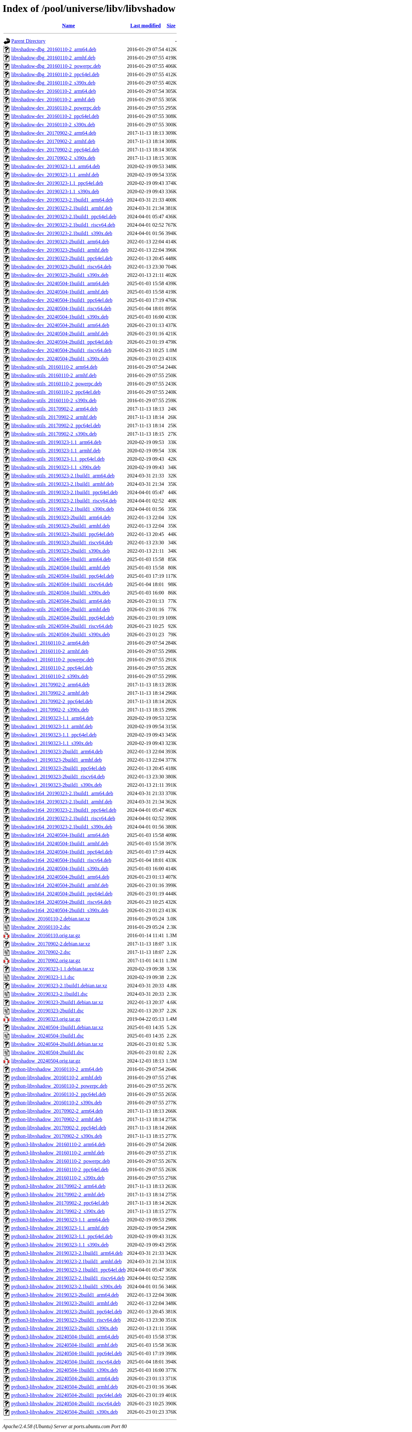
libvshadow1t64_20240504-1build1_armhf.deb (59, 843)
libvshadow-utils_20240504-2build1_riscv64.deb (62, 626)
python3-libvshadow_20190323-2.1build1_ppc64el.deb (68, 1270)
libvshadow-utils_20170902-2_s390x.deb (54, 434)
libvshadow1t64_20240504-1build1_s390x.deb (59, 868)
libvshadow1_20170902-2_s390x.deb (50, 709)
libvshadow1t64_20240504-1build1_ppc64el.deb (61, 852)
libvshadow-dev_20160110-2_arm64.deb (53, 91)
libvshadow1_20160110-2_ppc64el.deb (51, 668)
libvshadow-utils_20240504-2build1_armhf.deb (60, 609)
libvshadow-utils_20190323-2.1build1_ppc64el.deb (64, 492)
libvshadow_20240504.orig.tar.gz (45, 1061)
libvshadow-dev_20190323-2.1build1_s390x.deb (61, 233)
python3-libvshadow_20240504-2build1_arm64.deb (65, 1378)
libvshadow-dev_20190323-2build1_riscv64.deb (61, 266)
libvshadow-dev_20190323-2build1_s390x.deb (59, 275)
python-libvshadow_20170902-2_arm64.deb (57, 1111)
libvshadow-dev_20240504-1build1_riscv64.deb (61, 308)
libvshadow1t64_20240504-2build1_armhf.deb (59, 885)
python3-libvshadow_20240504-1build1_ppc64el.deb (66, 1353)
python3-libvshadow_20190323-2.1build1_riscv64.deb (68, 1278)
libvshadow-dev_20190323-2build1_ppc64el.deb (61, 258)
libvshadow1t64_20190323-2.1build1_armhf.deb (61, 801)
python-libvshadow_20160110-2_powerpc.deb (59, 1086)
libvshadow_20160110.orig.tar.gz (45, 935)
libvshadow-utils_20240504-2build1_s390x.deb (60, 634)
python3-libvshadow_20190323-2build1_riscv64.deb (66, 1320)
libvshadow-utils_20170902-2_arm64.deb (54, 409)
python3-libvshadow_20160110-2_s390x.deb (58, 1178)
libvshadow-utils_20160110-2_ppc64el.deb (55, 392)
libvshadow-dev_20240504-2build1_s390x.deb (59, 358)
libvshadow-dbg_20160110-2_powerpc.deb (56, 66)
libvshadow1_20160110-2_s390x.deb (50, 676)
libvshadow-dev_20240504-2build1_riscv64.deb (61, 350)
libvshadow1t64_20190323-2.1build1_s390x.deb (61, 826)
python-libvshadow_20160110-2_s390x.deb (56, 1102)
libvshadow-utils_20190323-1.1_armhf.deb (55, 450)
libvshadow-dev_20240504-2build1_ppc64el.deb (61, 342)
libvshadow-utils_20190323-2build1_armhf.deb (60, 526)
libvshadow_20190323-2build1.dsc (47, 1010)
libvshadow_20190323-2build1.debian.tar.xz (57, 1002)
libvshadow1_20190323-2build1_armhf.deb (56, 760)
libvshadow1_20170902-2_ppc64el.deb (52, 701)
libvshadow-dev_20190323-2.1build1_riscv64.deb (63, 225)
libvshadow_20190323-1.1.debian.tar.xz (52, 969)
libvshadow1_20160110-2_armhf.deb (50, 651)
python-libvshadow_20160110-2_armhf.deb (56, 1077)
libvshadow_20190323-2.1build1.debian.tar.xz (59, 985)
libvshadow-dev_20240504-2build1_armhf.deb (59, 333)
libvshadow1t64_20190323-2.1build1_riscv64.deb (63, 818)
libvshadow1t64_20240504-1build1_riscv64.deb (61, 860)
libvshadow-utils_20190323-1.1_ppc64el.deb (58, 459)
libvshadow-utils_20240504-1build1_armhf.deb (60, 567)
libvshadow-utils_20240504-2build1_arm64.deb (61, 601)
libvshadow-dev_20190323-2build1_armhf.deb (59, 250)
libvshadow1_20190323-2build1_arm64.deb (57, 751)
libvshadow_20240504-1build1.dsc (47, 1035)
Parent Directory (28, 41)
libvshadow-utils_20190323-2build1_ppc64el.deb (62, 534)
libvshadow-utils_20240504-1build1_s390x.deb (60, 592)
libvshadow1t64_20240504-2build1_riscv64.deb (61, 902)
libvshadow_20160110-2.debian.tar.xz (50, 918)
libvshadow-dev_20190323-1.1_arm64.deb (55, 166)
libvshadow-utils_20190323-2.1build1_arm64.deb (63, 475)
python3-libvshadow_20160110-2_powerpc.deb (60, 1161)
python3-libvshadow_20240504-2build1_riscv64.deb (66, 1403)
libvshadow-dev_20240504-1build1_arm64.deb (60, 283)
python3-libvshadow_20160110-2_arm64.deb (58, 1144)
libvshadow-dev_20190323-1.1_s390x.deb (55, 191)
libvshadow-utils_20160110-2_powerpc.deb (56, 383)
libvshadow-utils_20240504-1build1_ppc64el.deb (62, 576)
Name (68, 25)
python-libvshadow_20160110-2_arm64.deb (57, 1069)
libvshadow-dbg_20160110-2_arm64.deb (53, 49)
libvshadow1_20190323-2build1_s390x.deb (56, 785)
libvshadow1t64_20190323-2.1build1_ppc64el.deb (63, 810)
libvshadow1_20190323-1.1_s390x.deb (51, 743)
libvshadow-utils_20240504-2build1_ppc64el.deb (62, 618)
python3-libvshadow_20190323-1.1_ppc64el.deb (62, 1236)
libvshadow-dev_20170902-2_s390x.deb (53, 158)
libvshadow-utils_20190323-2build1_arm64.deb (61, 517)
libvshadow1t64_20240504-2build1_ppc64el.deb (61, 893)
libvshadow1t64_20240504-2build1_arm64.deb (60, 877)
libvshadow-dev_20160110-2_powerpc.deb (55, 108)
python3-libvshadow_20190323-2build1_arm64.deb (65, 1295)
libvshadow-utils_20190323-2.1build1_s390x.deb (62, 509)
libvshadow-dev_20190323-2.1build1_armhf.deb (61, 208)
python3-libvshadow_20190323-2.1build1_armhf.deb (66, 1261)
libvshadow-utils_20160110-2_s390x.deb (54, 400)
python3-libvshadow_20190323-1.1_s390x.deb (59, 1244)
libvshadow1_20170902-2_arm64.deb (50, 684)
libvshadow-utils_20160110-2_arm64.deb (54, 367)
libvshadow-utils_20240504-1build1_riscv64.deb (62, 584)
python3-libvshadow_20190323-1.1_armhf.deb (59, 1228)
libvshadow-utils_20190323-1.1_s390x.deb (55, 467)
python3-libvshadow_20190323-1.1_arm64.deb (60, 1219)
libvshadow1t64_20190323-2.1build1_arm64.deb (62, 793)
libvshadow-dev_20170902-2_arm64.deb (53, 133)
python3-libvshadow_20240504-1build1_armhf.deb (64, 1345)
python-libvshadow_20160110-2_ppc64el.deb (58, 1094)
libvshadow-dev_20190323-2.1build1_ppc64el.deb (63, 216)
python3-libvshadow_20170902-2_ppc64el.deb (60, 1203)
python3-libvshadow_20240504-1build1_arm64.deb (65, 1336)
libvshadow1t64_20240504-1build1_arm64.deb (60, 835)
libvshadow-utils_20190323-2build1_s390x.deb (60, 551)
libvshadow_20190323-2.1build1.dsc (49, 994)
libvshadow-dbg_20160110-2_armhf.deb (53, 57)
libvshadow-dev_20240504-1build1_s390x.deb (59, 317)
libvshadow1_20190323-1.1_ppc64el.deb (54, 735)
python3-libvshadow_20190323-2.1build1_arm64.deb (67, 1253)
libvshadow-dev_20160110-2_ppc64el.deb (55, 116)
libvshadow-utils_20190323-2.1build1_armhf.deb (62, 484)
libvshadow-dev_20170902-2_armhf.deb (53, 141)
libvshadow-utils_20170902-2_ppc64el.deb (56, 425)
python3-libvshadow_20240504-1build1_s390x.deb (64, 1370)
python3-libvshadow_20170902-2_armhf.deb (58, 1194)
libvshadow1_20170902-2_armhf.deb (50, 693)
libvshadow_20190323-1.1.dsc (42, 977)
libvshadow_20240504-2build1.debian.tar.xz (57, 1044)
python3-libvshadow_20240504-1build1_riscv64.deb (66, 1361)
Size (171, 25)
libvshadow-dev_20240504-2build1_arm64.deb (60, 325)
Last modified (145, 25)
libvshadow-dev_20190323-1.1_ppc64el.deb (57, 183)
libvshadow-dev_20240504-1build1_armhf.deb (59, 292)
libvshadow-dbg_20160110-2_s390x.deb (53, 83)
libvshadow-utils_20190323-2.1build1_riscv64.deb (64, 500)
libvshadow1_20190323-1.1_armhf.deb (51, 726)
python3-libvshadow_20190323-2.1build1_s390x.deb (66, 1286)
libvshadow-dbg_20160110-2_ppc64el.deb (55, 74)
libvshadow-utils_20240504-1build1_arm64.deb (61, 559)
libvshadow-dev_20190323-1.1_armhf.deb (55, 174)
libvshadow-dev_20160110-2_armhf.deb (53, 99)
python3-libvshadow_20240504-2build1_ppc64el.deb (66, 1395)
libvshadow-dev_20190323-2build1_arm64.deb (60, 241)
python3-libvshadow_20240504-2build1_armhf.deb (64, 1387)
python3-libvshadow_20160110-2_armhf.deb (58, 1153)
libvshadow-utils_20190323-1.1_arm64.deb (56, 442)
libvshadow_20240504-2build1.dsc (47, 1052)
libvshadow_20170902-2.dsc (40, 952)
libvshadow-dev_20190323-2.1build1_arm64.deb (62, 200)
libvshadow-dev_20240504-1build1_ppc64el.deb (61, 300)
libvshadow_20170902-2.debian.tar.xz (50, 944)
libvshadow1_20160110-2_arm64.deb (50, 643)
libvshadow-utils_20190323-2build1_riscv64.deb (62, 542)
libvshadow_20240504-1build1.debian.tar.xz (57, 1027)
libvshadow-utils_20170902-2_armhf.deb (54, 417)
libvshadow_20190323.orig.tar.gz (45, 1019)
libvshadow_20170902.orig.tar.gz (45, 960)
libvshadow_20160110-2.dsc (40, 927)
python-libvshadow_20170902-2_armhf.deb (56, 1119)
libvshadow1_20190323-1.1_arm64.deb (52, 718)
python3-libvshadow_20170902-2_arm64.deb (58, 1186)
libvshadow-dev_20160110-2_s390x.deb (53, 124)
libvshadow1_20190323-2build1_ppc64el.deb (58, 768)
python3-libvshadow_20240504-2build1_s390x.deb (64, 1412)
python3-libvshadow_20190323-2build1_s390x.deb (64, 1328)
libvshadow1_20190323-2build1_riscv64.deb (58, 776)
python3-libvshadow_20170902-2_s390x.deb (58, 1211)
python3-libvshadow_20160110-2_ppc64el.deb (59, 1169)
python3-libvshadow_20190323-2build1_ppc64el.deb (66, 1311)
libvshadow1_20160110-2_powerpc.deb (52, 659)
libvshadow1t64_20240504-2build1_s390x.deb (59, 910)
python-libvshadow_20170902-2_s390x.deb (56, 1136)
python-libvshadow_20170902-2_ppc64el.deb (58, 1127)
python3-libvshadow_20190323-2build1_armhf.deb (64, 1303)
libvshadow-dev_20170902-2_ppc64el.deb (55, 149)
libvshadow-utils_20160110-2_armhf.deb (54, 375)
